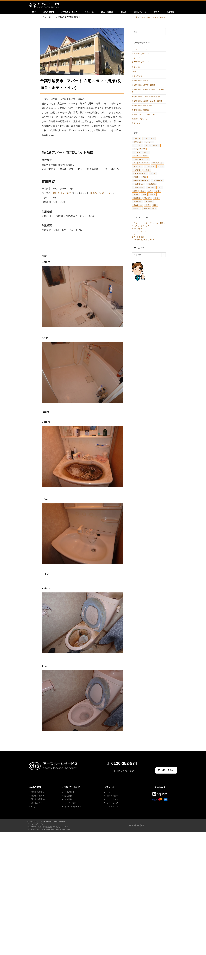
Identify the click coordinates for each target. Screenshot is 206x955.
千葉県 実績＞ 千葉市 (140, 81)
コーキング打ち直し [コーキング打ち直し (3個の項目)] (140, 153)
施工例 (123, 12)
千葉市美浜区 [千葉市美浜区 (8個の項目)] (138, 188)
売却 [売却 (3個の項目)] (159, 188)
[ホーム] (136, 18)
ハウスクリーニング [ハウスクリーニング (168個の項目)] (140, 160)
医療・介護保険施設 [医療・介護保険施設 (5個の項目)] (140, 181)
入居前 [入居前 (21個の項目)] (153, 174)
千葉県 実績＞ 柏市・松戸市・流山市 (146, 97)
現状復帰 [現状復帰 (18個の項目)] (147, 199)
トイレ (109, 194)
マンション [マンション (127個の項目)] (137, 167)
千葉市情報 (136, 68)
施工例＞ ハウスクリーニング (143, 115)
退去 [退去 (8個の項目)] (155, 206)
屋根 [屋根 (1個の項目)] (142, 192)
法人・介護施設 (107, 12)
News (134, 72)
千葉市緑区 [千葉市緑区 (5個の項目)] (152, 185)
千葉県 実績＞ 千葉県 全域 (142, 106)
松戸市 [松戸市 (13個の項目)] (135, 195)
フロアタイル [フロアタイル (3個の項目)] (157, 164)
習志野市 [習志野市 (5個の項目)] (149, 202)
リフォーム (89, 12)
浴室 (101, 194)
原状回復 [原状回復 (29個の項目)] (151, 188)
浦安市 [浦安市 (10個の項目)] (152, 195)
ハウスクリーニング (69, 12)
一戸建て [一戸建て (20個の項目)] (136, 171)
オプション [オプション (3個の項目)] (137, 143)
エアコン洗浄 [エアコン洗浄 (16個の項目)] (149, 139)
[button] (166, 771)
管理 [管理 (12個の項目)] (156, 199)
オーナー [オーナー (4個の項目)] (149, 143)
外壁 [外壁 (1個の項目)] (135, 192)
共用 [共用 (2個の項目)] (144, 178)
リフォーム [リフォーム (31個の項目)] (150, 167)
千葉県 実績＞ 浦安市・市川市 (143, 86)
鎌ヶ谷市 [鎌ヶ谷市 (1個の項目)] (136, 209)
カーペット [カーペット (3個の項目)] (137, 146)
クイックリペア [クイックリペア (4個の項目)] (139, 150)
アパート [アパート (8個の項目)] (136, 139)
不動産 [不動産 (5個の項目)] (146, 171)
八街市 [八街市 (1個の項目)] (135, 178)
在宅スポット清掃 (62, 194)
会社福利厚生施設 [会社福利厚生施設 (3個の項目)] (139, 174)
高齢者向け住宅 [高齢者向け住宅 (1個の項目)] (150, 209)
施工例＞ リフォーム (140, 120)
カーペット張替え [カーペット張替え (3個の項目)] (152, 146)
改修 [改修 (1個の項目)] (157, 192)
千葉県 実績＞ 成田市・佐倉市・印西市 (147, 102)
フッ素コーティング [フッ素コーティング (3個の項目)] (140, 164)
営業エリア (136, 124)
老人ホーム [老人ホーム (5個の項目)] (137, 206)
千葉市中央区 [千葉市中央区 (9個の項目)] (157, 181)
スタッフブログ (138, 77)
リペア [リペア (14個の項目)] (160, 167)
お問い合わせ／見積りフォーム (144, 240)
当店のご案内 (48, 12)
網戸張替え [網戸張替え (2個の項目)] (137, 202)
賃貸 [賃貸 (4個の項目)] (147, 206)
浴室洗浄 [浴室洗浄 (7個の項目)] (136, 199)
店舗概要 (170, 12)
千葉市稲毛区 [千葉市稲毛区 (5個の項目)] (138, 185)
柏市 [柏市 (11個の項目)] (144, 195)
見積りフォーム (140, 12)
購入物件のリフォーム (140, 63)
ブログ (156, 12)
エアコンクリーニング (140, 54)
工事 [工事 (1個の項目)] (150, 192)
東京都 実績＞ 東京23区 (141, 111)
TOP (34, 12)
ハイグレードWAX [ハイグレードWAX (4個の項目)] (140, 156)
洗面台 (93, 194)
